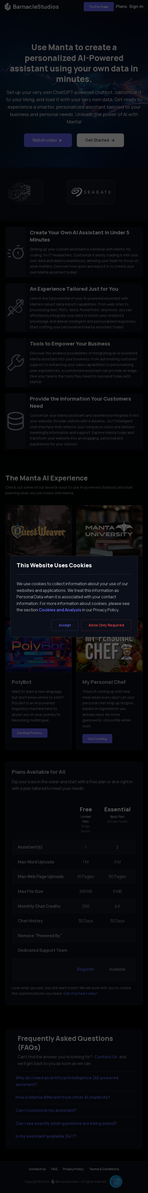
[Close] (106, 625)
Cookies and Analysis (60, 610)
